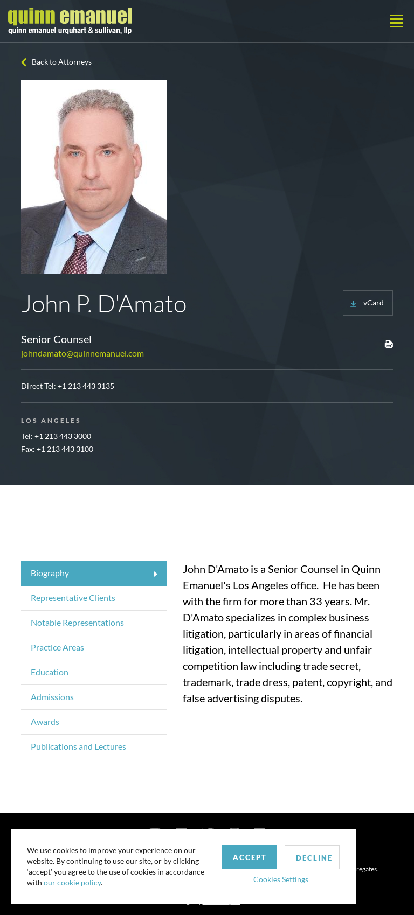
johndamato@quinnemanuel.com (82, 353)
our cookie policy (72, 882)
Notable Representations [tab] (77, 622)
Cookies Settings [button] (280, 879)
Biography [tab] (50, 573)
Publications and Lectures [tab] (78, 746)
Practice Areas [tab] (57, 647)
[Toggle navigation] (396, 21)
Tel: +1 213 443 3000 (56, 436)
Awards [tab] (45, 721)
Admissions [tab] (52, 697)
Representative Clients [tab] (73, 597)
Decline (314, 858)
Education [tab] (49, 672)
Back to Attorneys (62, 61)
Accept (250, 857)
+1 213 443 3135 (86, 385)
